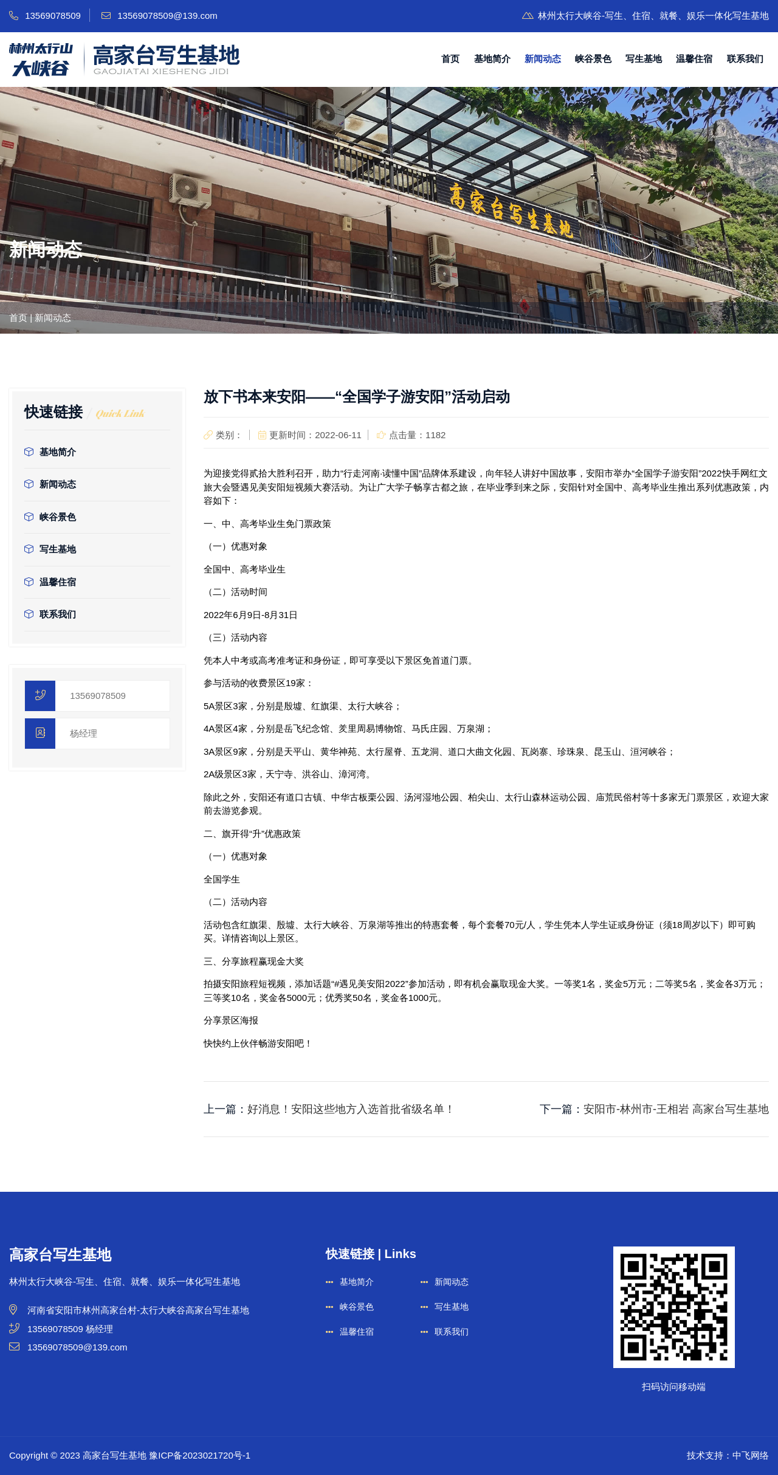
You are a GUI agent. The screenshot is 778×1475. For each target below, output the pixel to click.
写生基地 (643, 58)
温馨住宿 (694, 58)
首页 (450, 58)
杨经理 (83, 733)
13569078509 (98, 695)
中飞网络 (750, 1455)
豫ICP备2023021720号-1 (199, 1455)
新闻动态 (543, 58)
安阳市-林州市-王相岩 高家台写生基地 (676, 1109)
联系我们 (745, 58)
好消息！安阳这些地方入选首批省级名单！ (351, 1109)
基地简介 (492, 58)
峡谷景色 (593, 58)
